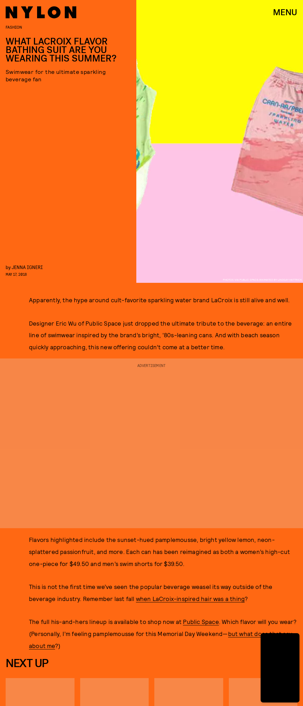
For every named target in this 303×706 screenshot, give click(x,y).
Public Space (201, 621)
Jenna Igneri (27, 267)
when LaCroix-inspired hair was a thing (190, 598)
